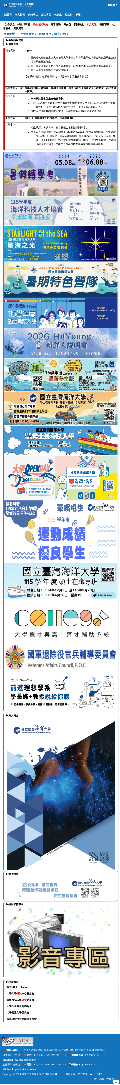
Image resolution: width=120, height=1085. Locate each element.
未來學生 (33, 14)
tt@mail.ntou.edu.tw (25, 1059)
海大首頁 (20, 14)
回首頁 (8, 14)
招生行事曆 (24, 24)
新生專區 (46, 14)
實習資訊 (18, 28)
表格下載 (104, 24)
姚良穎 (110, 1079)
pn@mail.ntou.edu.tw (26, 1069)
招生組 (68, 14)
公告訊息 (10, 24)
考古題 (67, 24)
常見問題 (92, 24)
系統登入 (113, 5)
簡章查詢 (56, 24)
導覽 (77, 14)
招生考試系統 (40, 24)
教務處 (58, 14)
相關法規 (79, 24)
